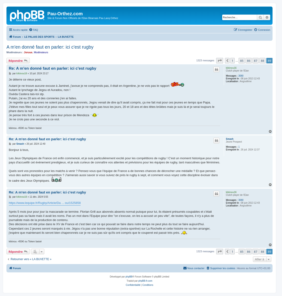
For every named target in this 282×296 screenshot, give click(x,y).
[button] (219, 60)
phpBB (128, 276)
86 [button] (248, 61)
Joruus (28, 52)
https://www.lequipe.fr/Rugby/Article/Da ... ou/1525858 (45, 203)
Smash (229, 139)
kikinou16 (231, 68)
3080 (240, 76)
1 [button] (232, 61)
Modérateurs (41, 52)
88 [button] (262, 61)
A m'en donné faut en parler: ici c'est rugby (50, 47)
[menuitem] (33, 30)
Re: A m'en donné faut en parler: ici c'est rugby (52, 68)
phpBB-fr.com (145, 281)
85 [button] (241, 61)
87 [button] (255, 61)
